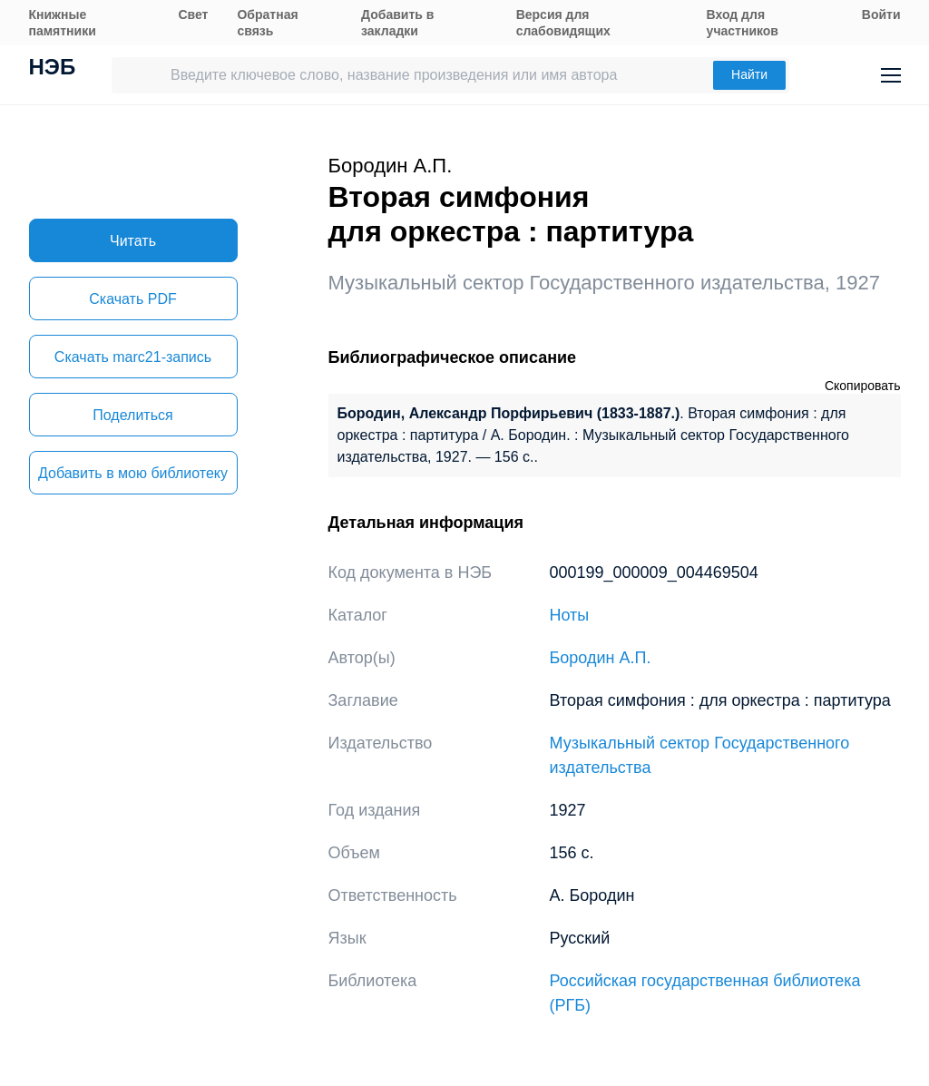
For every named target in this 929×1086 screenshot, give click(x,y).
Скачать (132, 299)
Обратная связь (267, 22)
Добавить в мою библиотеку (133, 473)
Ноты (570, 615)
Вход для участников (742, 22)
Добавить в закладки (397, 22)
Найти (749, 74)
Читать (133, 241)
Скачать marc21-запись (132, 357)
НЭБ (52, 69)
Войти (881, 14)
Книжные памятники (62, 22)
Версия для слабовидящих (563, 22)
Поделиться (132, 415)
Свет (193, 14)
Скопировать (863, 385)
